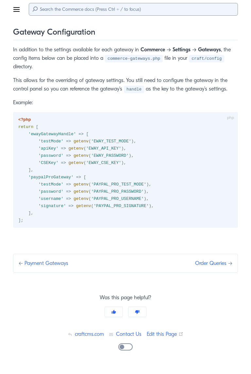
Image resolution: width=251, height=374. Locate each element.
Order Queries (209, 265)
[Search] (133, 9)
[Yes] (114, 314)
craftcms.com (85, 336)
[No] (137, 314)
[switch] (125, 349)
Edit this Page (165, 336)
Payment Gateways (48, 265)
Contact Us (125, 336)
